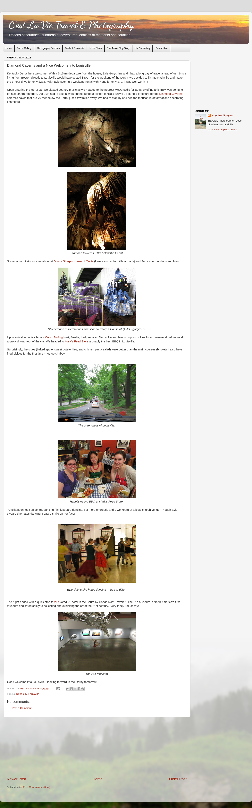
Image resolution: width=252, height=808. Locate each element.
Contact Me (161, 48)
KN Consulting (142, 48)
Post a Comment (22, 708)
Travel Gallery (24, 48)
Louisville (33, 693)
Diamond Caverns (170, 93)
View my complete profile (222, 129)
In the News (95, 48)
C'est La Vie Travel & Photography (71, 25)
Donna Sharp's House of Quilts (73, 261)
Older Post (178, 779)
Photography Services (48, 48)
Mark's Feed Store (76, 341)
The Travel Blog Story (118, 48)
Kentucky (21, 693)
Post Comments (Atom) (36, 787)
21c (56, 602)
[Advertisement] (96, 746)
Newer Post (16, 779)
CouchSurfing (54, 337)
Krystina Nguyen (30, 688)
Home (8, 48)
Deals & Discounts (74, 48)
